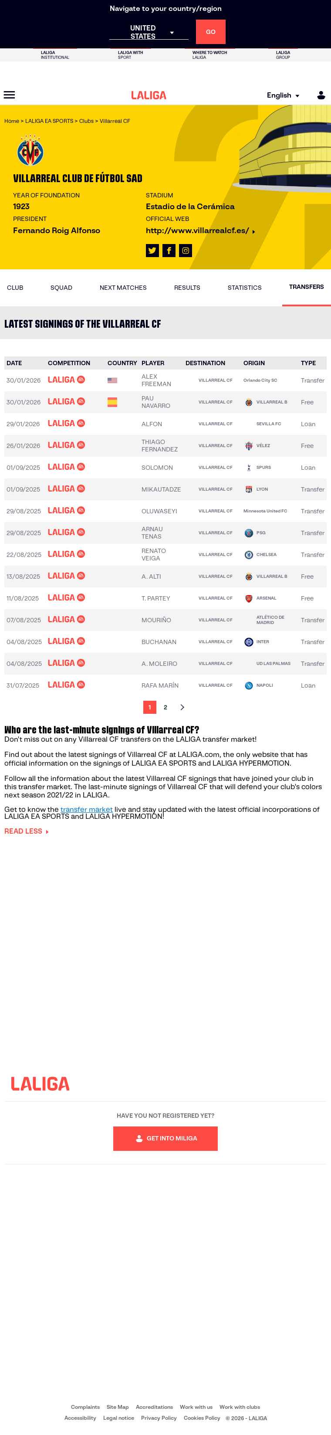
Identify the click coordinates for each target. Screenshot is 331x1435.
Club (15, 287)
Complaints (85, 1407)
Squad (61, 287)
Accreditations (154, 1407)
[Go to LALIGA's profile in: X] (152, 250)
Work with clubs (240, 1407)
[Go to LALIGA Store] (165, 73)
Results (187, 287)
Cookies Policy (202, 1418)
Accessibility (80, 1418)
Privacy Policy (159, 1418)
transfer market (87, 809)
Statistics (245, 287)
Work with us (196, 1407)
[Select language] (280, 95)
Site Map (118, 1407)
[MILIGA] (318, 95)
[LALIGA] (149, 95)
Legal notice (118, 1418)
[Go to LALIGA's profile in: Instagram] (185, 250)
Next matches (123, 287)
